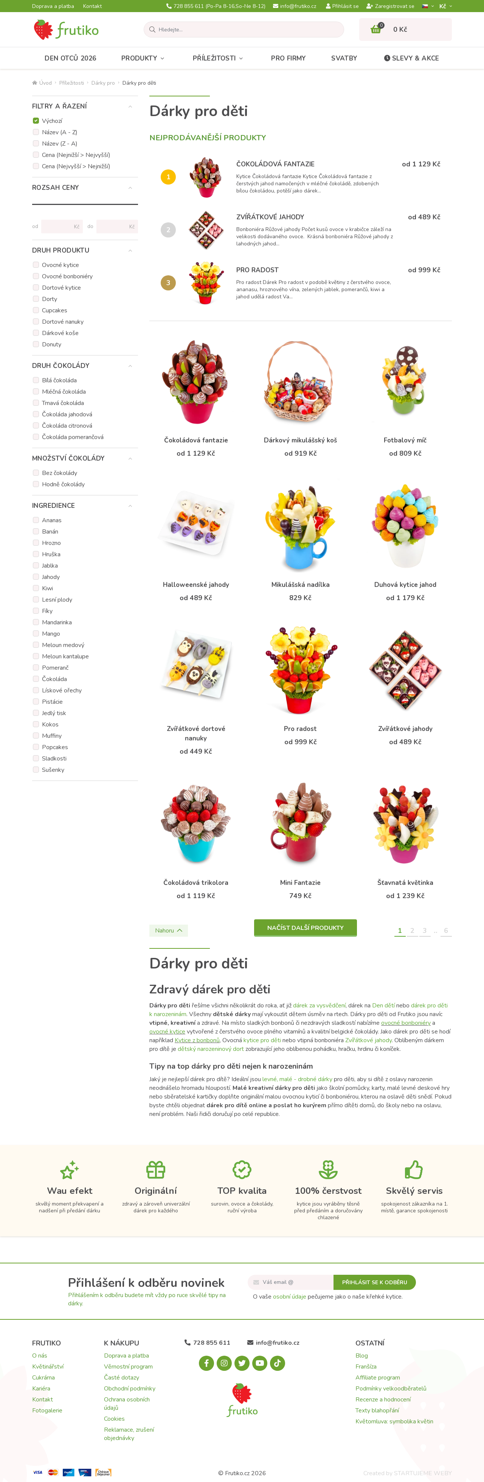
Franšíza (366, 1367)
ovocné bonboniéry (406, 1023)
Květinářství (48, 1367)
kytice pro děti (262, 1040)
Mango (51, 634)
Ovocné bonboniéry (67, 276)
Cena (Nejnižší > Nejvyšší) (76, 155)
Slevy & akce (411, 58)
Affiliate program (377, 1377)
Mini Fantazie (300, 882)
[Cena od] (59, 226)
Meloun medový (63, 645)
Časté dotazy (121, 1377)
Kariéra (41, 1388)
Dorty (49, 299)
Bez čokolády (59, 473)
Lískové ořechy (62, 690)
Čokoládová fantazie (275, 164)
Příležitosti (219, 58)
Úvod (42, 83)
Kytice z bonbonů (197, 1040)
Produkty (144, 58)
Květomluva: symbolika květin (394, 1421)
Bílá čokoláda (59, 380)
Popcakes (55, 747)
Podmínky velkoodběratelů (391, 1388)
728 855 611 (215, 6)
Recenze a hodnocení (383, 1399)
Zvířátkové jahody (270, 217)
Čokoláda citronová (67, 426)
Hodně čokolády (63, 484)
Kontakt (92, 6)
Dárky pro (103, 83)
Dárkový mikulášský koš (300, 440)
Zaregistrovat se (390, 6)
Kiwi (47, 588)
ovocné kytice (167, 1031)
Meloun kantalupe (65, 656)
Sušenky (53, 770)
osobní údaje (289, 1297)
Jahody (51, 577)
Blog (361, 1356)
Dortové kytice (61, 288)
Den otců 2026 (70, 58)
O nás (39, 1356)
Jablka (50, 566)
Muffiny (52, 736)
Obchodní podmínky (129, 1388)
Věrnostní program (128, 1367)
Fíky (47, 611)
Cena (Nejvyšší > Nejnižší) (76, 166)
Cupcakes (54, 310)
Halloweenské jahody (196, 584)
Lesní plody (57, 600)
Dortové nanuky (63, 322)
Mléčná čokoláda (64, 392)
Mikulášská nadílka (300, 584)
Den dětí (383, 1005)
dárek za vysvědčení (319, 1005)
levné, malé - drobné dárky (297, 1079)
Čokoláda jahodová (67, 414)
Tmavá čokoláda (63, 403)
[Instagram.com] (224, 1363)
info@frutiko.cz (294, 6)
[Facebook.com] (206, 1363)
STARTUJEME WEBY (423, 1473)
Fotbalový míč (405, 440)
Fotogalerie (47, 1410)
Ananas (52, 520)
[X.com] (242, 1363)
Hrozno (51, 543)
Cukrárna (43, 1377)
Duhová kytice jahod (405, 584)
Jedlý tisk (54, 713)
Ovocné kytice (60, 265)
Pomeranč (55, 668)
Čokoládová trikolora (195, 882)
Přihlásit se (342, 6)
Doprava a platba (53, 6)
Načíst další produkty (305, 928)
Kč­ (443, 6)
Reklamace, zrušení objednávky (129, 1434)
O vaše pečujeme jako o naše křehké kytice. (328, 1297)
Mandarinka (57, 622)
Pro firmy (288, 58)
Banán (50, 532)
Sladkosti (54, 758)
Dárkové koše (60, 333)
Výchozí (52, 121)
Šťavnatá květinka (405, 882)
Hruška (51, 554)
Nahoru (168, 930)
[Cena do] (114, 226)
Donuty (51, 344)
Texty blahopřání (377, 1410)
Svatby (344, 58)
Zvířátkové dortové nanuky (196, 734)
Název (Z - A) (60, 144)
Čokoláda (54, 679)
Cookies (114, 1419)
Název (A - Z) (60, 132)
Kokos (50, 724)
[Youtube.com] (259, 1363)
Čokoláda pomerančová (73, 437)
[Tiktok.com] (277, 1363)
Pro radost (257, 270)
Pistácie (52, 702)
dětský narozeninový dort (211, 1049)
